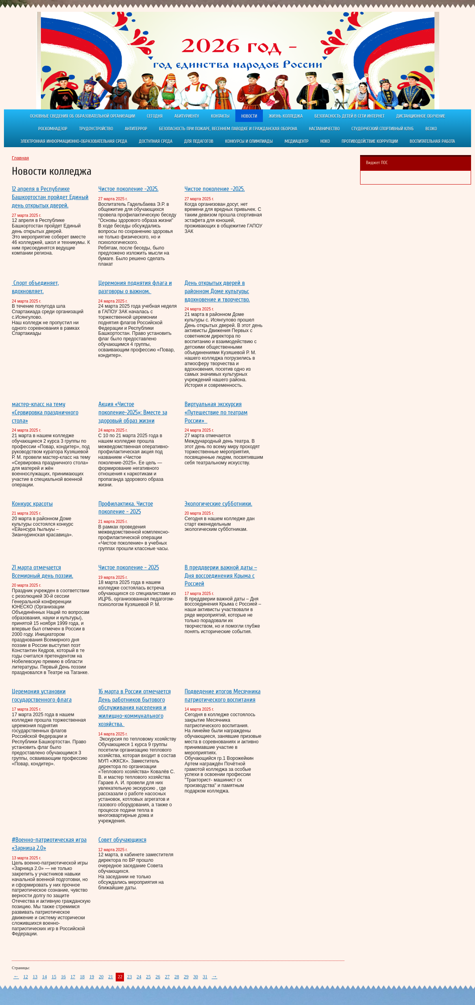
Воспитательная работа (432, 141)
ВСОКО (431, 128)
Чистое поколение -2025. (128, 188)
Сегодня (155, 116)
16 (63, 976)
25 (148, 976)
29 (186, 976)
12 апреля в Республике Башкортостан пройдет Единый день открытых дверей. (50, 197)
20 (101, 976)
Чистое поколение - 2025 (128, 567)
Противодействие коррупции (370, 141)
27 (167, 976)
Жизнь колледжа (286, 116)
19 (91, 976)
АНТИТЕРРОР (136, 128)
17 (72, 976)
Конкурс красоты (32, 503)
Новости (249, 116)
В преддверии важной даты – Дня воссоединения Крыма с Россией (221, 575)
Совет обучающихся (122, 839)
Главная (20, 157)
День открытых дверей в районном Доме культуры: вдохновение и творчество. (217, 291)
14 (44, 976)
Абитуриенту (186, 116)
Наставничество (324, 128)
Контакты (220, 116)
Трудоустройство (96, 128)
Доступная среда (155, 141)
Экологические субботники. (218, 503)
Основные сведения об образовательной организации (82, 116)
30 (195, 976)
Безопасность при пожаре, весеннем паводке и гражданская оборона (228, 128)
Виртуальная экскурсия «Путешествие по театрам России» (216, 412)
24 (139, 976)
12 (25, 976)
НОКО (325, 141)
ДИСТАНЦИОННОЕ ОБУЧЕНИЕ (420, 116)
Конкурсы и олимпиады (249, 141)
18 (82, 976)
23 (129, 976)
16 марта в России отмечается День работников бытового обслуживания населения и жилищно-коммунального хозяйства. (134, 708)
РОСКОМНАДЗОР (52, 128)
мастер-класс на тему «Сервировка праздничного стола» (45, 412)
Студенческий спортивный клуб (382, 128)
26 (157, 976)
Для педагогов (198, 141)
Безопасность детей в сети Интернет (349, 116)
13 (35, 976)
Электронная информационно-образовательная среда (73, 141)
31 (205, 976)
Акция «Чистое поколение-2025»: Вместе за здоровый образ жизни (132, 412)
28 (176, 976)
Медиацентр (297, 141)
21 (110, 976)
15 (54, 976)
